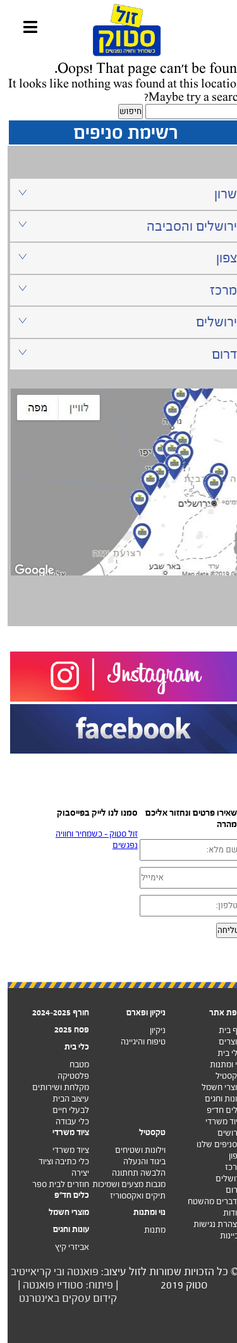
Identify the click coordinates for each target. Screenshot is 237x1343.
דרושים (222, 1133)
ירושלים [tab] (119, 321)
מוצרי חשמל (214, 1087)
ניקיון (150, 1030)
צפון (227, 1155)
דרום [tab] (119, 354)
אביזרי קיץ (64, 1247)
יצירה (73, 1172)
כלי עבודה (65, 1121)
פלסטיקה (66, 1075)
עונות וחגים (215, 1098)
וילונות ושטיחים (132, 1150)
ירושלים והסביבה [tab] (119, 226)
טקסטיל (221, 1075)
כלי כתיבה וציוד (56, 1161)
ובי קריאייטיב (30, 1271)
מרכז (225, 1167)
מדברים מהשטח (207, 1201)
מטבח (72, 1064)
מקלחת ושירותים (53, 1087)
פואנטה (75, 1271)
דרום (226, 1190)
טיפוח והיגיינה (135, 1041)
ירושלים (221, 1178)
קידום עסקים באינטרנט (60, 1298)
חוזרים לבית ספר (53, 1184)
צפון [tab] (119, 257)
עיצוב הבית (63, 1098)
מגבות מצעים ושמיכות (121, 1184)
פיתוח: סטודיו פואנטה (60, 1285)
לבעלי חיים (63, 1110)
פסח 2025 (64, 1029)
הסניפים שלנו (211, 1144)
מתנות (147, 1229)
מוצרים (222, 1041)
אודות (225, 1212)
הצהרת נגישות (210, 1224)
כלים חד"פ (64, 1195)
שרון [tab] (119, 193)
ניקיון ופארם (138, 1012)
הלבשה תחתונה (131, 1172)
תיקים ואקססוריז (130, 1195)
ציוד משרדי (216, 1121)
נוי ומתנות (218, 1064)
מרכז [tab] (119, 290)
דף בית (222, 1030)
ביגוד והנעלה (137, 1161)
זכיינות (223, 1235)
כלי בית (222, 1053)
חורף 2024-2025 (53, 1012)
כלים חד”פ (216, 1110)
